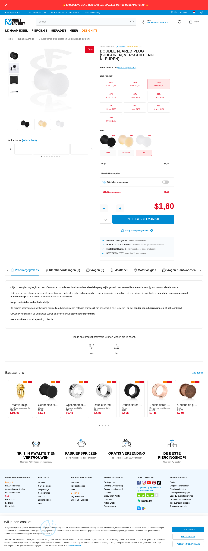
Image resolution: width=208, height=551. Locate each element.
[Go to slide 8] (59, 156)
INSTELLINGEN (188, 537)
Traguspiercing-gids (178, 506)
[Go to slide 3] (46, 156)
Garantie (107, 493)
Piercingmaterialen (178, 489)
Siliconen (121, 47)
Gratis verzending (92, 12)
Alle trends (197, 372)
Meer (74, 30)
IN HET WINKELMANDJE (143, 219)
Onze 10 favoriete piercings (181, 496)
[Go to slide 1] (41, 156)
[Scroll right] (7, 269)
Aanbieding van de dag (15, 489)
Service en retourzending (114, 489)
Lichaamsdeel (16, 30)
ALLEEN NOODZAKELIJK (188, 544)
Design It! (89, 30)
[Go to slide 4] (49, 156)
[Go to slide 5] (52, 156)
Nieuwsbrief (10, 506)
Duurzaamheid (110, 506)
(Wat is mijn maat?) (126, 67)
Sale (7, 496)
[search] (82, 21)
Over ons (108, 499)
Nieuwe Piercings (12, 486)
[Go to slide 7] (57, 156)
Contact (173, 482)
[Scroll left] (201, 269)
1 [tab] (99, 425)
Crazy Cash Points (112, 496)
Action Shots (109, 503)
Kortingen (9, 503)
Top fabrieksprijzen (37, 12)
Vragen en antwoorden (179, 486)
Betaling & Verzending (113, 486)
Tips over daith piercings (180, 503)
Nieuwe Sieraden (12, 493)
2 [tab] (102, 425)
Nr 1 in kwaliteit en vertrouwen (65, 12)
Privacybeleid (75, 545)
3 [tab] (105, 425)
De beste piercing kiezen (180, 499)
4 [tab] (108, 425)
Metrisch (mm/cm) (179, 12)
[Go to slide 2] (44, 156)
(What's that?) (29, 140)
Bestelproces (109, 482)
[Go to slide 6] (54, 156)
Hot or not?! (10, 499)
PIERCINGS (39, 30)
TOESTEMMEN (188, 529)
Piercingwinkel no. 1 (14, 12)
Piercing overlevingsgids (180, 493)
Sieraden (58, 30)
